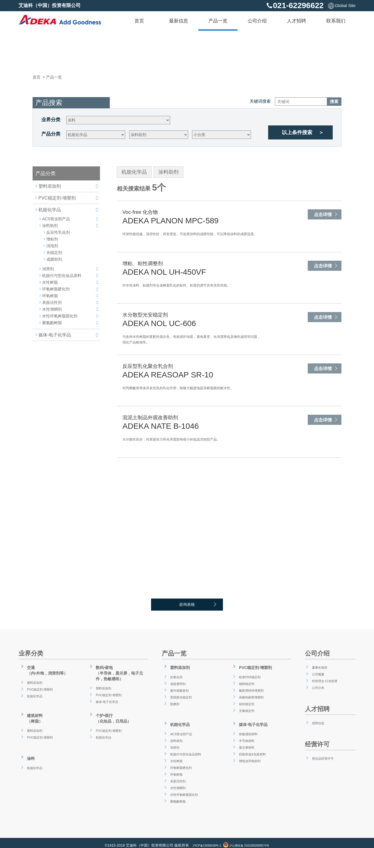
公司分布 (317, 687)
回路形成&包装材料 (253, 748)
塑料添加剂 (49, 186)
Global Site (341, 5)
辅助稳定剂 (246, 681)
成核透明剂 (177, 681)
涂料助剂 (50, 225)
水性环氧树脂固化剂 (59, 316)
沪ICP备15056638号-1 (201, 840)
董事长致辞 (319, 667)
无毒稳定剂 (246, 707)
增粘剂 (52, 239)
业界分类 (50, 119)
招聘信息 (317, 722)
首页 (139, 21)
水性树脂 (50, 282)
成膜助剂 (54, 259)
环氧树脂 (50, 296)
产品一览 (217, 21)
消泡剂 (52, 246)
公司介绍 (257, 21)
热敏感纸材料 (248, 728)
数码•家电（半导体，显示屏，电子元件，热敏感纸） (120, 672)
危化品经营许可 (323, 758)
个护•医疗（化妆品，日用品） (113, 714)
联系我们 (335, 21)
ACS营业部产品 (56, 219)
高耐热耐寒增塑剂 (252, 694)
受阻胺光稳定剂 (181, 694)
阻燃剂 (173, 701)
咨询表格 (202, 606)
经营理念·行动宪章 (325, 680)
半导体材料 (246, 735)
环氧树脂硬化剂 (56, 289)
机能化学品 (49, 209)
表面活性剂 (52, 302)
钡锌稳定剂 (246, 701)
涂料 (28, 752)
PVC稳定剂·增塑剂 (57, 198)
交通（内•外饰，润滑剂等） (47, 669)
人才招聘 (296, 21)
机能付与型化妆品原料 (61, 275)
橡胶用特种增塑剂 (252, 687)
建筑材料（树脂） (33, 714)
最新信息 (178, 21)
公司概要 (317, 673)
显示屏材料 (246, 742)
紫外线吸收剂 (179, 687)
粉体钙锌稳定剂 (250, 674)
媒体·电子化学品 (54, 335)
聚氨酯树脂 (52, 322)
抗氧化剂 (175, 674)
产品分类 (50, 134)
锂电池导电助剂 (250, 755)
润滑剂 (48, 269)
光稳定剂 (54, 252)
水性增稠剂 (52, 309)
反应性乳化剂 (58, 232)
